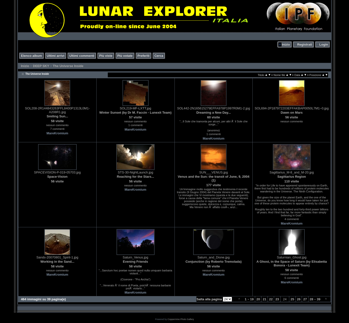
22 (271, 299)
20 (258, 299)
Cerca (158, 56)
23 (277, 299)
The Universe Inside (68, 66)
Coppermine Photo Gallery (181, 319)
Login (323, 44)
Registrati (304, 44)
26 (298, 299)
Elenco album (31, 56)
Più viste (105, 56)
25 (292, 299)
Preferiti (143, 56)
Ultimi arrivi (56, 56)
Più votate (125, 56)
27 (305, 299)
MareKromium (57, 133)
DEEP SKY (41, 66)
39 (318, 299)
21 (264, 299)
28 (311, 299)
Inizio (286, 44)
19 (252, 299)
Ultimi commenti (81, 56)
